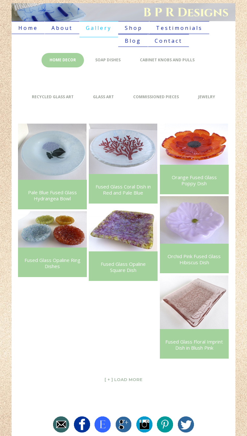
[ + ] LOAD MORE (123, 379)
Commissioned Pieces (156, 97)
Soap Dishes (108, 60)
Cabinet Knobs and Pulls (167, 60)
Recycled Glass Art (53, 97)
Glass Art (103, 97)
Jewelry (206, 97)
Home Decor (63, 60)
